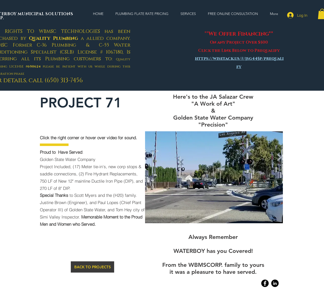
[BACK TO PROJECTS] (92, 267)
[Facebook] (265, 283)
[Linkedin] (275, 283)
